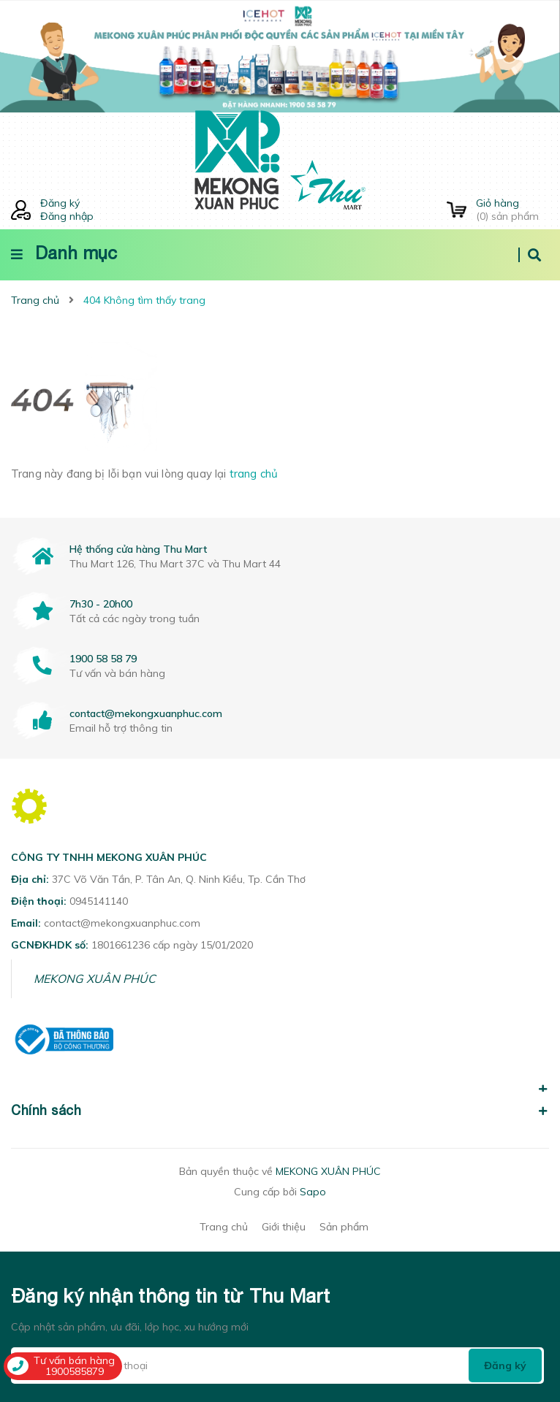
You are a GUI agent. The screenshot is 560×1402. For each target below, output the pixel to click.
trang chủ (254, 473)
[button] (280, 1081)
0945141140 (98, 901)
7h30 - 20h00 (100, 603)
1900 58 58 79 (103, 658)
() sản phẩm (512, 209)
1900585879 (74, 1371)
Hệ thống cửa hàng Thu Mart (138, 549)
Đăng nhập (67, 216)
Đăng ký (60, 203)
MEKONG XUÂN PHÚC (95, 978)
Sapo (313, 1191)
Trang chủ (224, 1226)
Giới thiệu (284, 1226)
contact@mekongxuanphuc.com (145, 713)
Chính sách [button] (280, 1110)
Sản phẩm (343, 1226)
